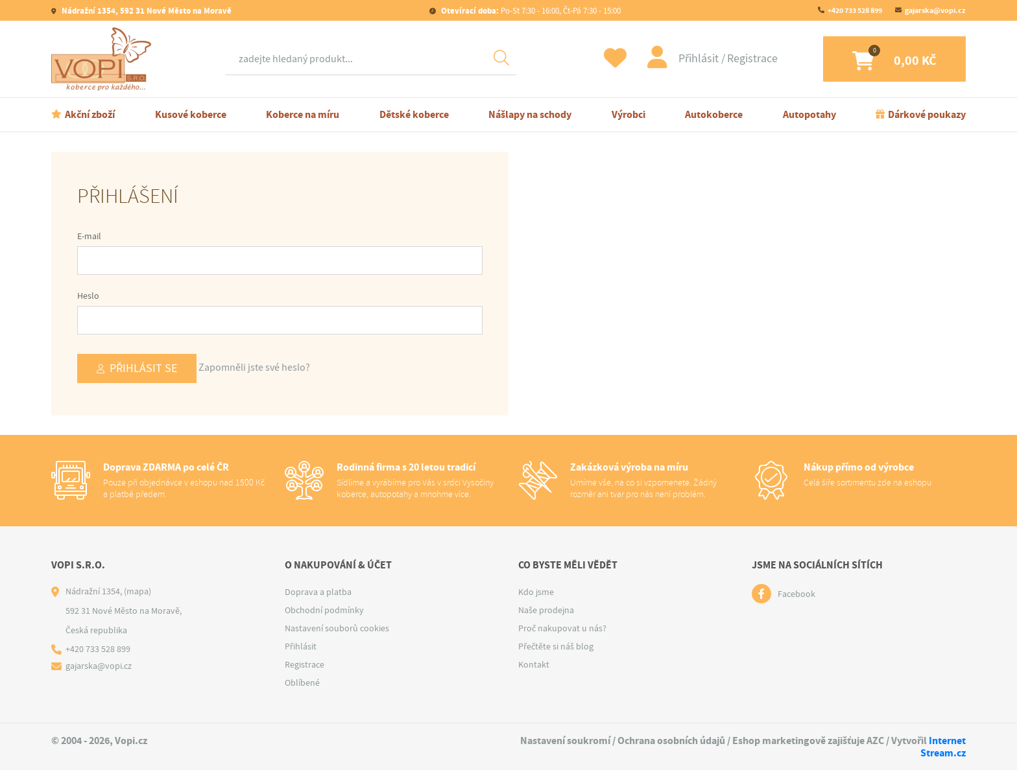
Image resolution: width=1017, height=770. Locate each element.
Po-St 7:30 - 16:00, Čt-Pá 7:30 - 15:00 (530, 10)
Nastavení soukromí (565, 740)
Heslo (88, 295)
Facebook (796, 594)
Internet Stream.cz (943, 747)
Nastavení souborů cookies (337, 628)
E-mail (89, 236)
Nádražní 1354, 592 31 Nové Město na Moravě (146, 10)
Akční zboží (90, 114)
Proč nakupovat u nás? (562, 628)
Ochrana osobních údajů (671, 740)
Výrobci (628, 114)
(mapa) (137, 591)
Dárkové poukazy (927, 114)
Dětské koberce (414, 114)
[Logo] (104, 59)
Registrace (752, 58)
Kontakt (533, 664)
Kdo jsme (536, 592)
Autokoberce (714, 114)
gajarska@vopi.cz (935, 10)
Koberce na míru (302, 114)
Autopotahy (809, 114)
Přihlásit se (143, 368)
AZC (875, 740)
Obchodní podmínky (324, 610)
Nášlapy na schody (529, 114)
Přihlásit (699, 58)
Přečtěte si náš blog (555, 646)
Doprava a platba (318, 592)
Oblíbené (302, 682)
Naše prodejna (546, 610)
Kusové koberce (190, 114)
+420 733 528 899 (855, 10)
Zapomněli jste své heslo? (254, 367)
